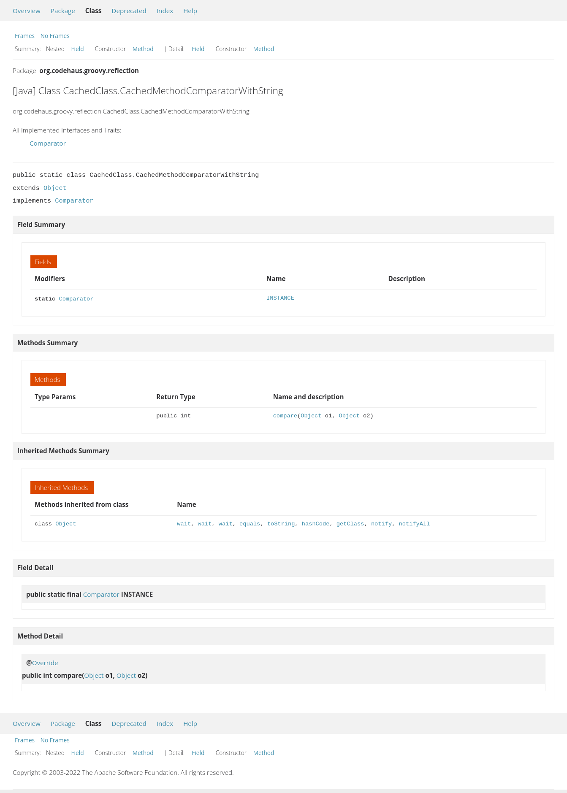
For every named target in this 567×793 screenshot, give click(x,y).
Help (190, 10)
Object (55, 188)
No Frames (55, 36)
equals (249, 523)
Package (63, 10)
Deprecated (128, 10)
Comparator (48, 143)
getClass (350, 523)
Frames (25, 36)
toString (281, 523)
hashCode (316, 523)
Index (165, 10)
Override (45, 662)
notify (381, 523)
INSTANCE (280, 298)
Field (77, 49)
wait (184, 523)
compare (285, 415)
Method (143, 49)
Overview (27, 10)
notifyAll (414, 523)
